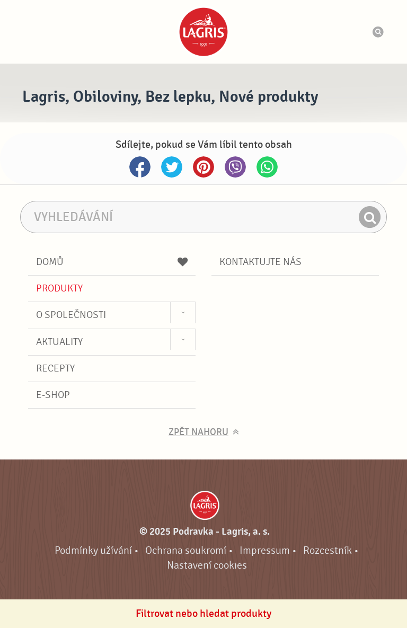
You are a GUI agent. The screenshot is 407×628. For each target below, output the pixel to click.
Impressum (265, 550)
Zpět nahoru (198, 432)
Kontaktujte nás (260, 262)
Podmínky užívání (93, 550)
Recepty (55, 368)
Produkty (59, 288)
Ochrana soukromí (185, 550)
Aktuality (59, 342)
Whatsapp (267, 167)
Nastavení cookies (207, 565)
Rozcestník (327, 550)
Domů (112, 262)
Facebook (140, 167)
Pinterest (203, 167)
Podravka (203, 31)
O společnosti (71, 315)
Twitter (171, 167)
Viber (235, 167)
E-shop (53, 395)
